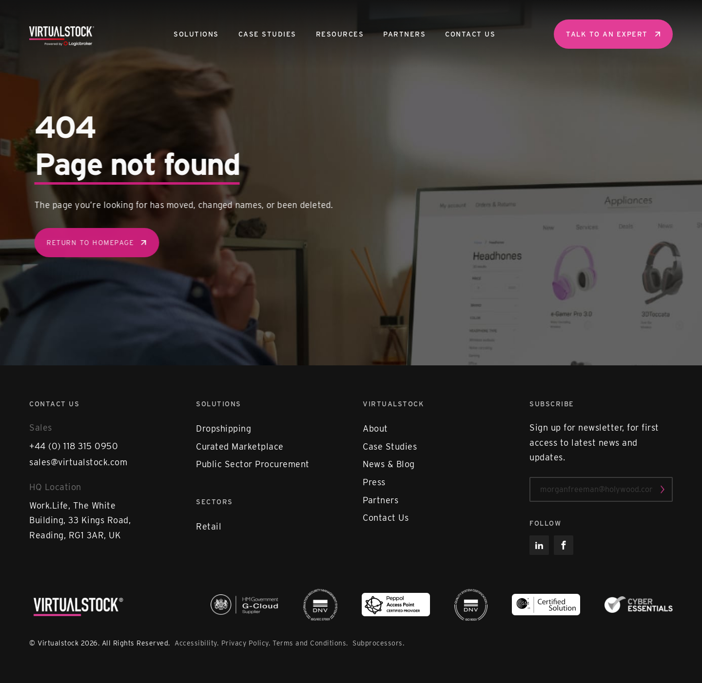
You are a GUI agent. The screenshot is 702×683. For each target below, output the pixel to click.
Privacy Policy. (246, 643)
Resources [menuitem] (340, 34)
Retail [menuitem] (208, 526)
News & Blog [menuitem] (389, 464)
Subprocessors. (378, 643)
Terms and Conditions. (311, 643)
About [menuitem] (375, 428)
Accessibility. (196, 643)
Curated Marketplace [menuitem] (240, 446)
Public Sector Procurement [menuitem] (253, 464)
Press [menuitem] (374, 482)
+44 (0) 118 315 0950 (73, 446)
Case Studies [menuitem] (267, 34)
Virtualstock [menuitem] (393, 404)
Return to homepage (102, 243)
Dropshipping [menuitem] (223, 428)
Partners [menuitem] (404, 34)
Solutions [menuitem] (196, 34)
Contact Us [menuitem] (470, 34)
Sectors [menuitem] (214, 502)
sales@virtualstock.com (78, 462)
